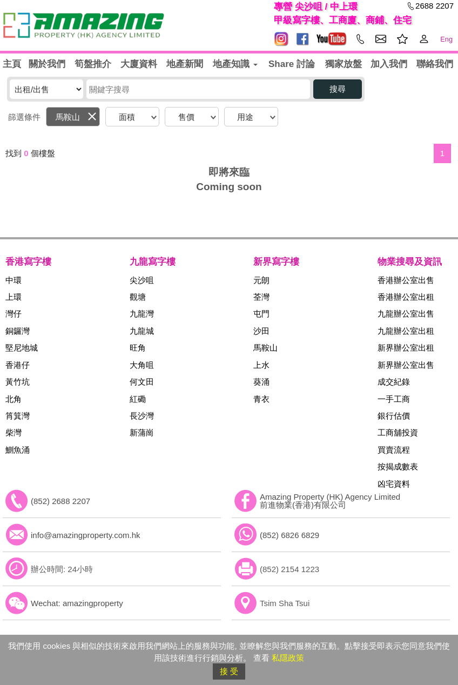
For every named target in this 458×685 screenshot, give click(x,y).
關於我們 (47, 64)
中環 (13, 280)
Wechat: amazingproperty (77, 603)
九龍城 (142, 330)
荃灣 (261, 296)
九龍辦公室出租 (406, 330)
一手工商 (394, 399)
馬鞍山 (68, 117)
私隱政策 (288, 657)
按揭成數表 (398, 466)
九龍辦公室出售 (406, 313)
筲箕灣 (17, 415)
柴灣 (13, 432)
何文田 (142, 381)
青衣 (261, 399)
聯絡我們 (434, 64)
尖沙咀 (142, 280)
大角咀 (142, 365)
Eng (446, 39)
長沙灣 (142, 415)
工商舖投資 (398, 432)
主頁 (12, 64)
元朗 (261, 280)
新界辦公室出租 (406, 347)
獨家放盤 (343, 64)
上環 (13, 296)
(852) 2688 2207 (60, 501)
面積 (127, 117)
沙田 (261, 330)
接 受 (229, 671)
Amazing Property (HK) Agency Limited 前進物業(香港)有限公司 (330, 500)
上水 (261, 365)
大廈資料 (138, 64)
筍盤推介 (93, 64)
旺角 (138, 347)
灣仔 (13, 313)
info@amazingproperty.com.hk (85, 535)
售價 (186, 117)
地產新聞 (184, 64)
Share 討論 (291, 64)
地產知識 (235, 64)
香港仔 (17, 365)
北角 (13, 399)
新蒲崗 (142, 432)
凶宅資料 (394, 483)
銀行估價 (394, 415)
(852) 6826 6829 (289, 535)
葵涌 (261, 381)
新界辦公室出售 (406, 365)
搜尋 (337, 88)
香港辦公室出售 (406, 280)
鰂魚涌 (17, 449)
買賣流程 (394, 449)
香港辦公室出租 (406, 296)
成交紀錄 (394, 381)
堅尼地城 (21, 347)
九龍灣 (142, 313)
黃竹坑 (17, 381)
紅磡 (138, 399)
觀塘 (138, 296)
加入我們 (389, 64)
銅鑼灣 (17, 330)
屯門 (261, 313)
